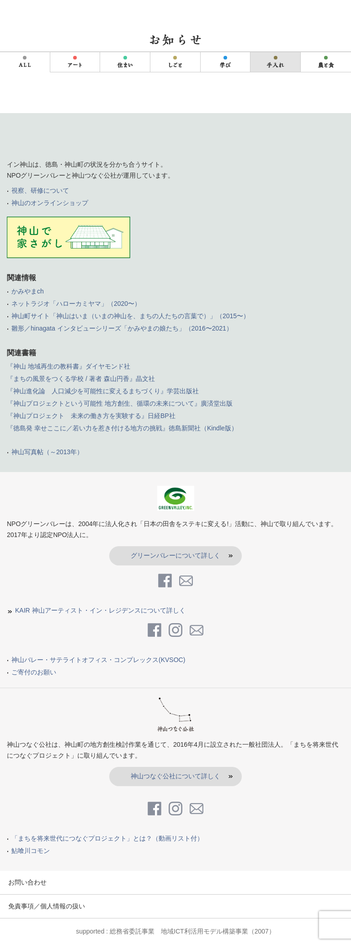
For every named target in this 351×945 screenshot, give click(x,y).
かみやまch (27, 291)
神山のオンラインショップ (49, 202)
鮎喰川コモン (30, 850)
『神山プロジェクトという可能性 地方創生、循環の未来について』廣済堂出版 (120, 403)
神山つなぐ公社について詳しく (175, 776)
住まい (125, 62)
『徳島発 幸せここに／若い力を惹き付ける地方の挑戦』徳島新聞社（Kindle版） (122, 428)
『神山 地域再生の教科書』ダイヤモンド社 (68, 366)
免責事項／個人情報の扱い (46, 906)
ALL (24, 62)
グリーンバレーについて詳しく (175, 555)
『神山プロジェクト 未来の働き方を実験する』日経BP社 (91, 415)
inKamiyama (175, 139)
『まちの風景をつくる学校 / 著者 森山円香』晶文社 (81, 378)
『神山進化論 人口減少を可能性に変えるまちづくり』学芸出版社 (103, 391)
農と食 (326, 62)
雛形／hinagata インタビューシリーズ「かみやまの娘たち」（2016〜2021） (122, 328)
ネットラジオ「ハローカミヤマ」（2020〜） (76, 303)
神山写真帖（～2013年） (47, 452)
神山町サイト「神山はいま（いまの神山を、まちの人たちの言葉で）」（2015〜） (130, 316)
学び (225, 62)
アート (74, 62)
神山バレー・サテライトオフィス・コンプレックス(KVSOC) (98, 659)
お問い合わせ (27, 882)
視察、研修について (40, 190)
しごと (175, 62)
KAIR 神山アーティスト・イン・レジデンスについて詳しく (100, 610)
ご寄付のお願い (33, 672)
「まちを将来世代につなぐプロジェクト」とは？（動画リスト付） (107, 838)
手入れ (275, 62)
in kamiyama (43, 12)
